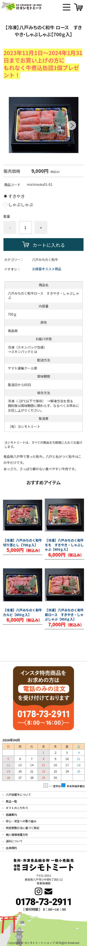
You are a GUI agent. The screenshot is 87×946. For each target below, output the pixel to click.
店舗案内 (11, 814)
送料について (14, 841)
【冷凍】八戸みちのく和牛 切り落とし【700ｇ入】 (22, 542)
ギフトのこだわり (17, 808)
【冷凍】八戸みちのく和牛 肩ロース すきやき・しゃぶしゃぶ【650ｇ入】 (64, 614)
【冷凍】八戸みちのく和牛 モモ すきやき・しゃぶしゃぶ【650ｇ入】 (64, 545)
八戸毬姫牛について (18, 794)
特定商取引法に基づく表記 (22, 828)
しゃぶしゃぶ (20, 204)
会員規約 (11, 848)
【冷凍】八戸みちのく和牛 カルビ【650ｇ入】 (22, 612)
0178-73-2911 (44, 901)
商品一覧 (11, 801)
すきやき (16, 196)
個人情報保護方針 (17, 834)
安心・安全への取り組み (21, 821)
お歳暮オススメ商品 (46, 268)
